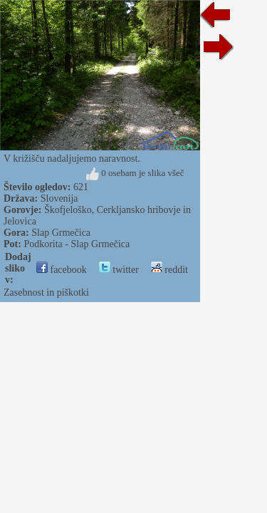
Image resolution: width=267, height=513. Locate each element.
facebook (61, 269)
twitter (119, 269)
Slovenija (59, 198)
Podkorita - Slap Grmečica (76, 244)
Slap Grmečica (60, 232)
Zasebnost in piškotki (46, 292)
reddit (169, 269)
